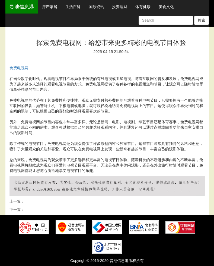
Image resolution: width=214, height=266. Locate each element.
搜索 (201, 20)
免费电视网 (18, 68)
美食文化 (166, 7)
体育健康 (143, 7)
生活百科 (73, 7)
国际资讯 (96, 7)
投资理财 (119, 7)
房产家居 (49, 7)
